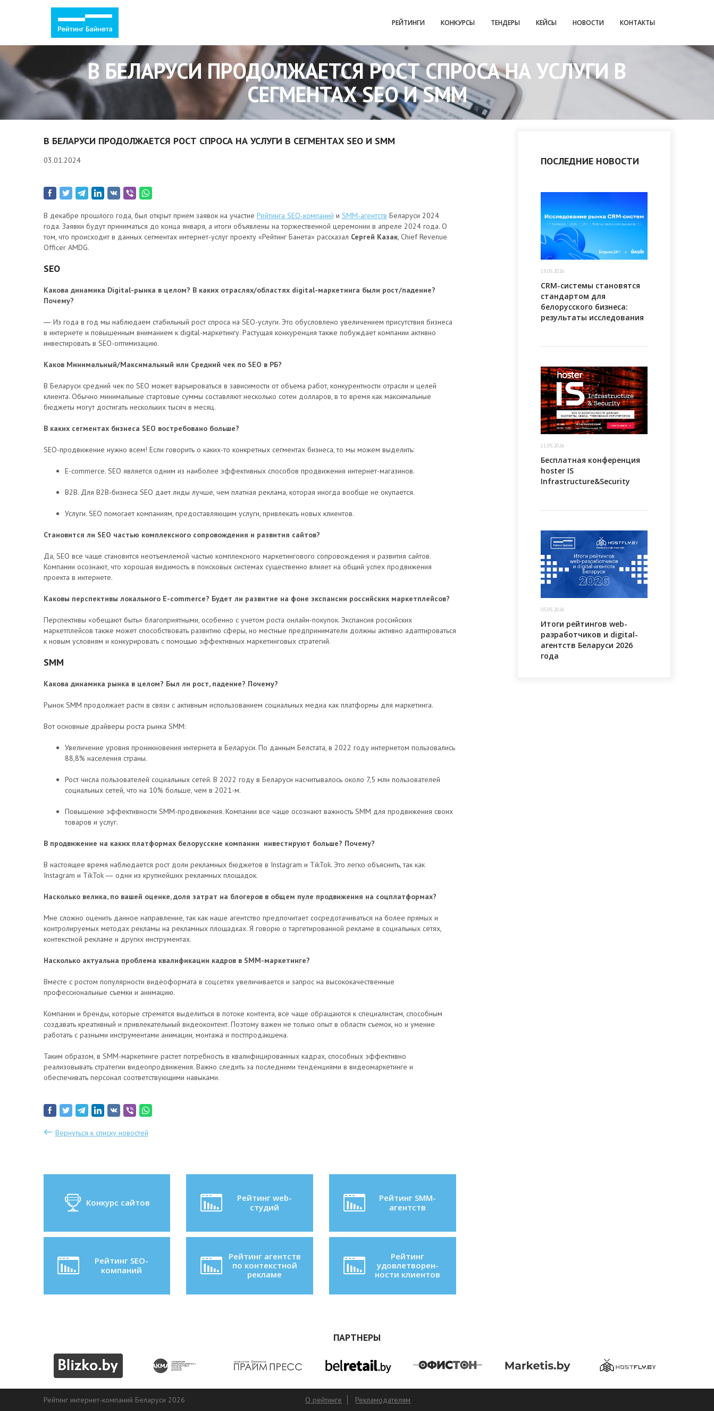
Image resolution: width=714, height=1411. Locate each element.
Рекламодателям (382, 1400)
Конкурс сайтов (106, 1203)
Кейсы (546, 22)
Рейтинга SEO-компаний (295, 215)
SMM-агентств (364, 215)
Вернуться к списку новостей (101, 1133)
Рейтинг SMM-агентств (388, 1203)
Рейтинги (408, 22)
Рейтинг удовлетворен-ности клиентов (390, 1265)
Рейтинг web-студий (245, 1203)
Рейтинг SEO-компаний (101, 1265)
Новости (588, 22)
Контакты (637, 22)
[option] (88, 1366)
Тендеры (505, 22)
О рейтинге (323, 1400)
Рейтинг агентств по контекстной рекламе (249, 1265)
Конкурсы (458, 22)
